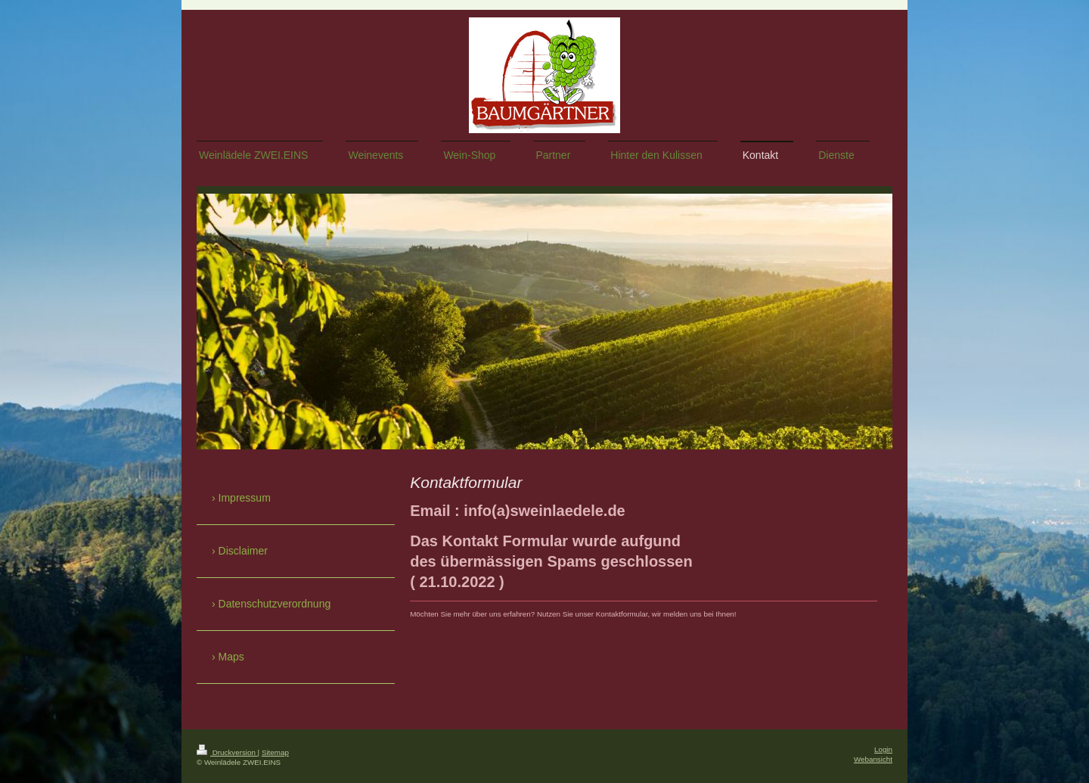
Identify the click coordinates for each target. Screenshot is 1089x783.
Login (883, 749)
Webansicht (873, 759)
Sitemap (275, 752)
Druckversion (227, 752)
